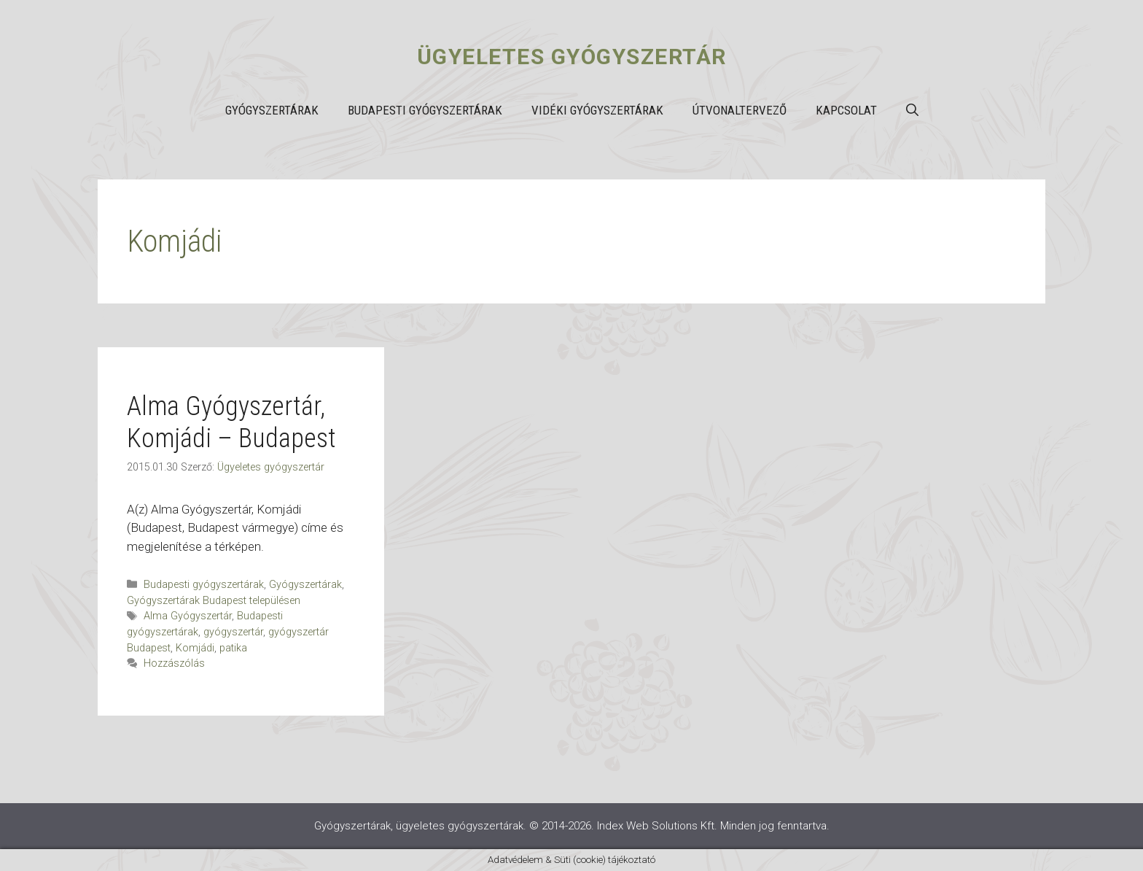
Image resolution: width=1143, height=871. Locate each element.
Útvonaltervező (740, 110)
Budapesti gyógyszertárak (425, 110)
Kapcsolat (846, 110)
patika (233, 648)
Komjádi (195, 648)
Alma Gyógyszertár (188, 616)
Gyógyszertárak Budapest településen (213, 601)
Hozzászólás (174, 663)
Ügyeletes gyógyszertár (572, 56)
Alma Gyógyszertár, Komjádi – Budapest (231, 422)
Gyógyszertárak (272, 110)
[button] (912, 110)
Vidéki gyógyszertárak (597, 110)
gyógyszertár (233, 632)
